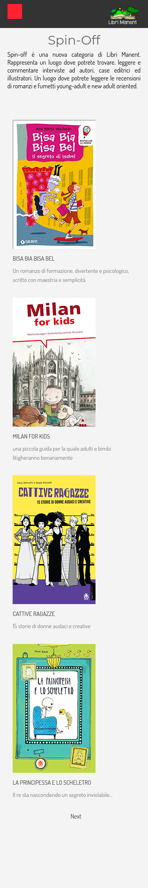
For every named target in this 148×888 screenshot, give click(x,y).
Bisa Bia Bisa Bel (33, 258)
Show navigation (14, 11)
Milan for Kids (31, 436)
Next (76, 816)
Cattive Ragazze (34, 613)
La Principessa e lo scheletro (52, 782)
